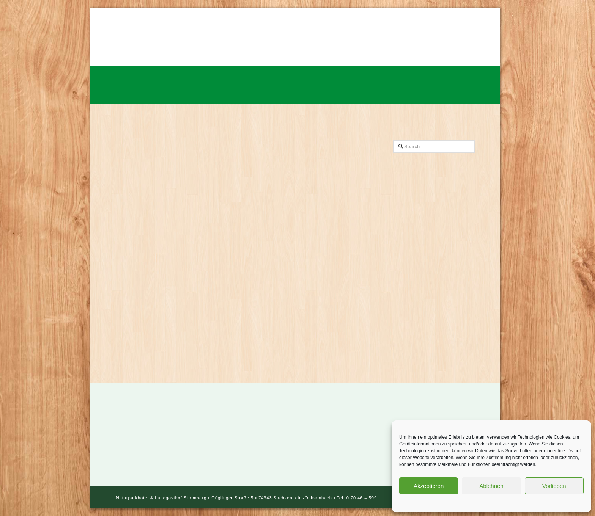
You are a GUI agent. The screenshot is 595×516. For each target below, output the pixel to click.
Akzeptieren (429, 486)
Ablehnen (491, 486)
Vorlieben (554, 486)
